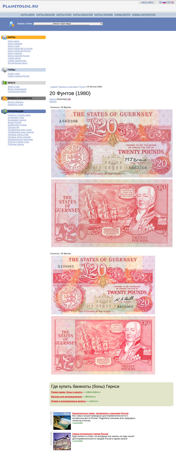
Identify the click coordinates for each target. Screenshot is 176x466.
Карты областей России (19, 51)
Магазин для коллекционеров (66, 396)
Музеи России (14, 122)
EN (168, 2)
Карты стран (14, 46)
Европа (53, 101)
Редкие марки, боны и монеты (66, 392)
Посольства (13, 127)
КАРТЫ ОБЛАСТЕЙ (83, 15)
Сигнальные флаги (17, 91)
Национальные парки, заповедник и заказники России (100, 413)
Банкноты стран (15, 104)
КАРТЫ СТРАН (64, 15)
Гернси (82, 87)
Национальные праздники (20, 139)
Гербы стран (14, 73)
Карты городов (15, 53)
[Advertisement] (111, 57)
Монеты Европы (15, 102)
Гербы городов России (18, 76)
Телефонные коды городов (21, 132)
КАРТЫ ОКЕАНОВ (45, 15)
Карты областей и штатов (20, 48)
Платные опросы (16, 144)
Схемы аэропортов (17, 60)
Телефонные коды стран (20, 130)
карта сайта (147, 2)
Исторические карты (18, 63)
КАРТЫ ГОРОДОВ (103, 15)
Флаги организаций (17, 89)
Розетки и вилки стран (18, 142)
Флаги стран (14, 86)
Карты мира (13, 41)
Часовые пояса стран (18, 134)
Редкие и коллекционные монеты (68, 401)
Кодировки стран (16, 117)
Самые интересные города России (90, 434)
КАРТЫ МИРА (28, 15)
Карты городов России (18, 56)
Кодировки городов (17, 120)
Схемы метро (14, 58)
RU (160, 2)
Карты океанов (15, 43)
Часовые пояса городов (19, 137)
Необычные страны (17, 125)
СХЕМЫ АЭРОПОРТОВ (143, 15)
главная (53, 87)
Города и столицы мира (19, 115)
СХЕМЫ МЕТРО (122, 15)
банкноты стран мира (68, 87)
